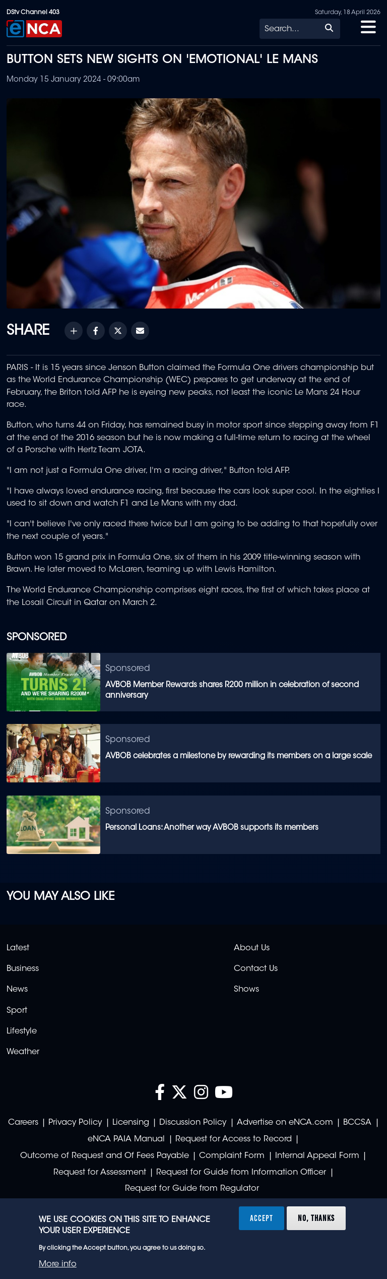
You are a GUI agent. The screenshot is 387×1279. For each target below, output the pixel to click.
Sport (17, 1011)
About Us (252, 948)
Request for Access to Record (233, 1139)
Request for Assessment (99, 1173)
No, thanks (316, 1218)
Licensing (130, 1123)
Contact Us (256, 969)
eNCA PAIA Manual (126, 1139)
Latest (18, 948)
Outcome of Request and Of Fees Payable (104, 1156)
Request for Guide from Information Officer (241, 1173)
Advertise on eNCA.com (285, 1123)
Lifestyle (22, 1031)
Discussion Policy (192, 1123)
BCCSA (357, 1123)
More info (58, 1264)
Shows (246, 990)
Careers (23, 1123)
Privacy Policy (75, 1123)
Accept (261, 1218)
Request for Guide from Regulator (192, 1189)
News (17, 990)
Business (23, 969)
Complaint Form (232, 1156)
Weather (23, 1052)
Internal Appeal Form (317, 1156)
